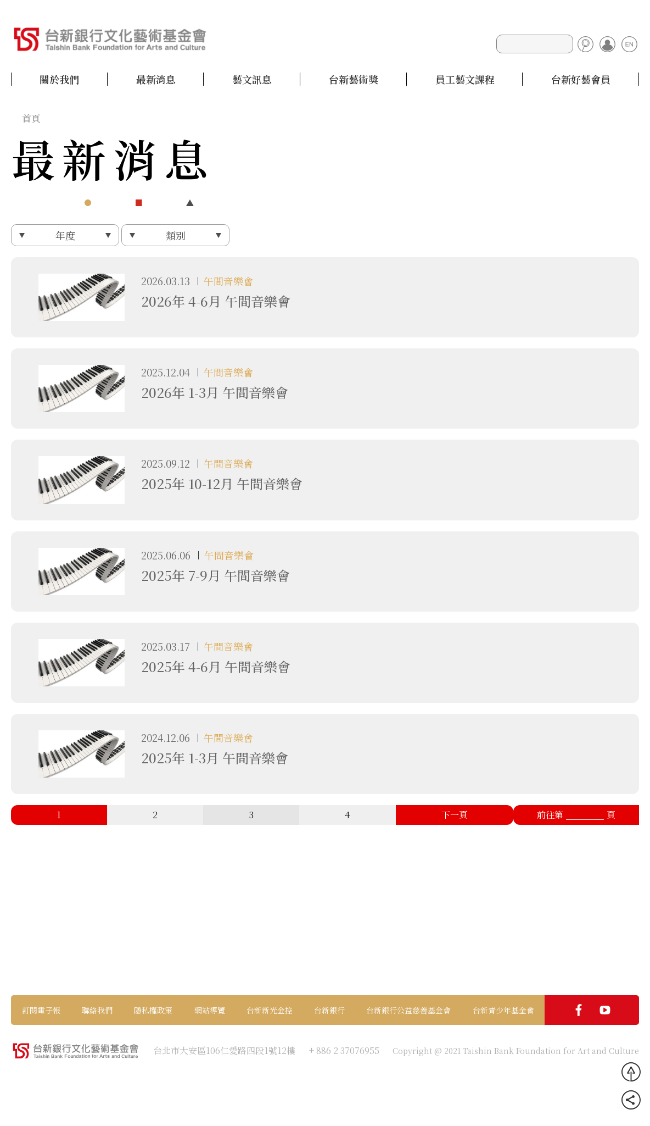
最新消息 (156, 79)
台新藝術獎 (353, 79)
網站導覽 (209, 1010)
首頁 (31, 118)
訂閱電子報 (41, 1010)
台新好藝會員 (580, 79)
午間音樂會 (228, 281)
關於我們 (59, 79)
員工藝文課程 (465, 79)
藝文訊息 (252, 79)
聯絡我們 (97, 1010)
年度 (65, 235)
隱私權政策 (153, 1010)
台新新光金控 (269, 1010)
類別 (176, 235)
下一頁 (454, 814)
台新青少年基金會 (503, 1010)
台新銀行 (329, 1010)
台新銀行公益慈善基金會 (408, 1010)
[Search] (534, 44)
